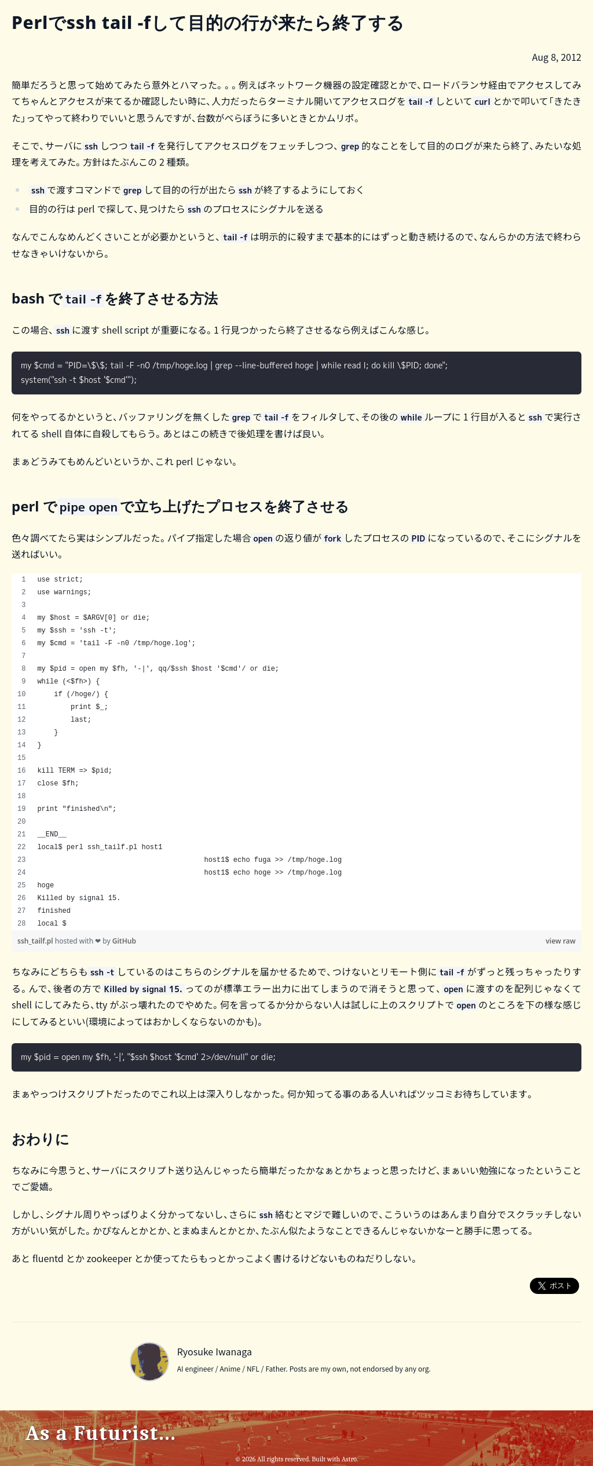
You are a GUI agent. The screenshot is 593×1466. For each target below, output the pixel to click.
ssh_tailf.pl (36, 941)
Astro (349, 1459)
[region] (296, 751)
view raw (561, 941)
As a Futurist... (101, 1433)
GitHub (124, 941)
